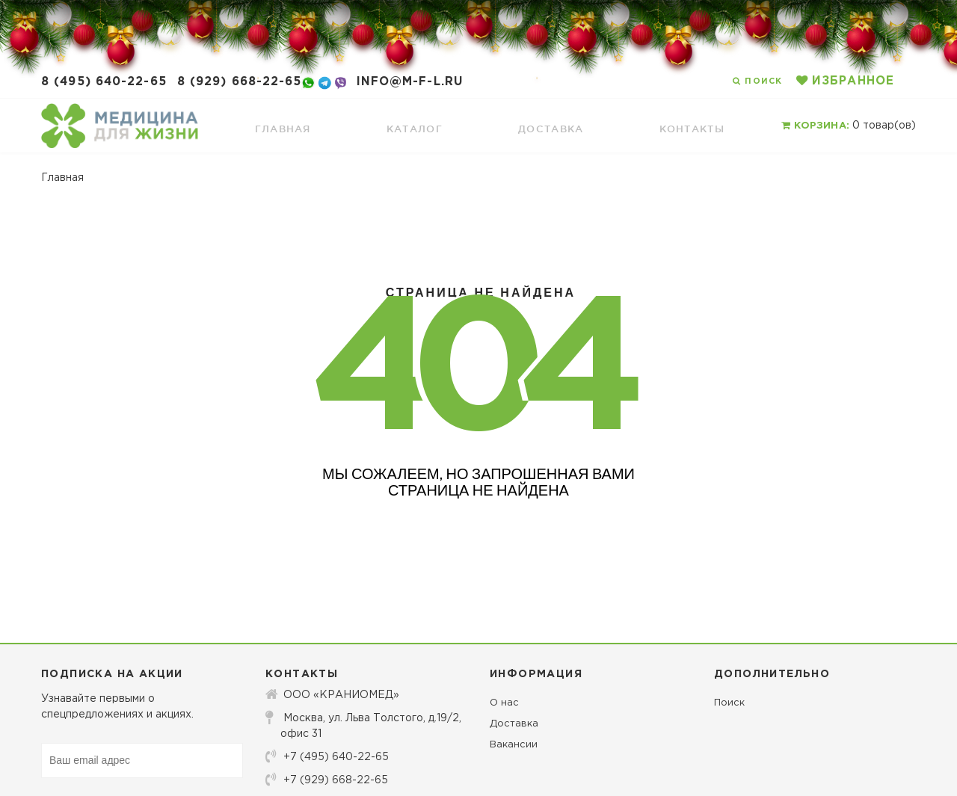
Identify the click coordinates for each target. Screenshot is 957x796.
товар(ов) (848, 125)
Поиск (729, 703)
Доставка (514, 724)
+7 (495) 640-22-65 (327, 756)
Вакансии (514, 745)
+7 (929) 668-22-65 (326, 779)
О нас (504, 703)
